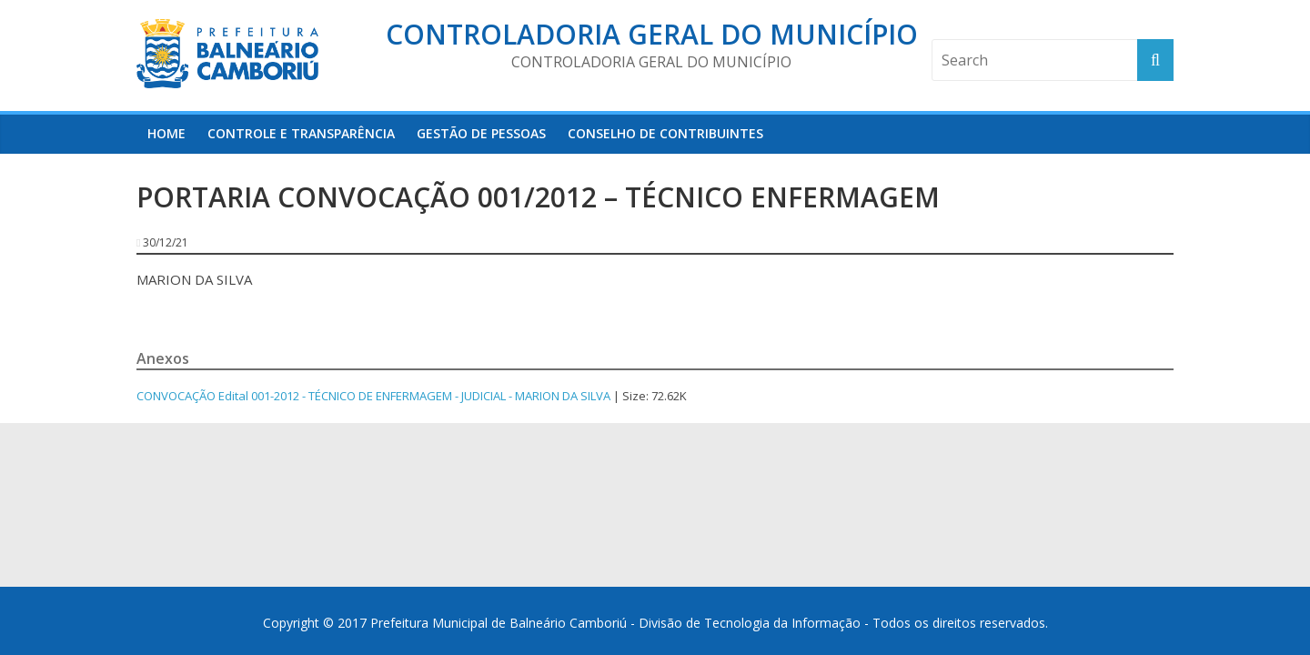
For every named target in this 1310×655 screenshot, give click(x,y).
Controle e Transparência (301, 133)
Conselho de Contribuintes (665, 133)
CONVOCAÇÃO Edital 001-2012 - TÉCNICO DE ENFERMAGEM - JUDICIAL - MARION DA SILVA (373, 396)
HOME (166, 133)
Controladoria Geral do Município (652, 34)
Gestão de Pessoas (481, 133)
